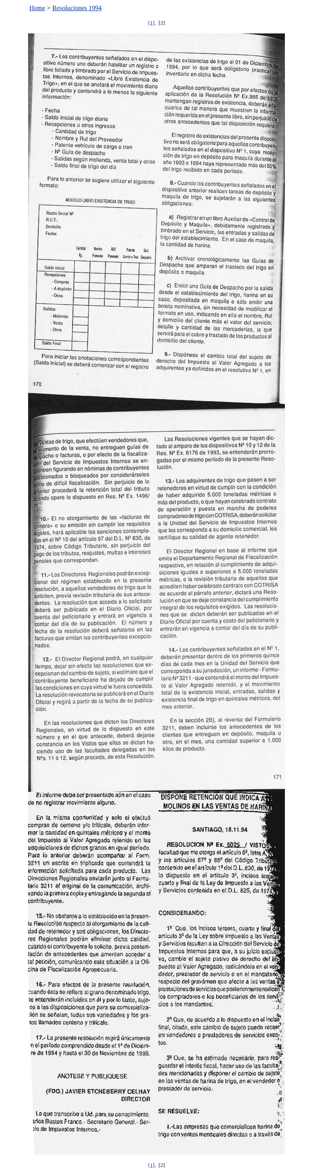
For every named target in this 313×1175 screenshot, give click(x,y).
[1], (152, 23)
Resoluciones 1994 (76, 7)
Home (37, 7)
